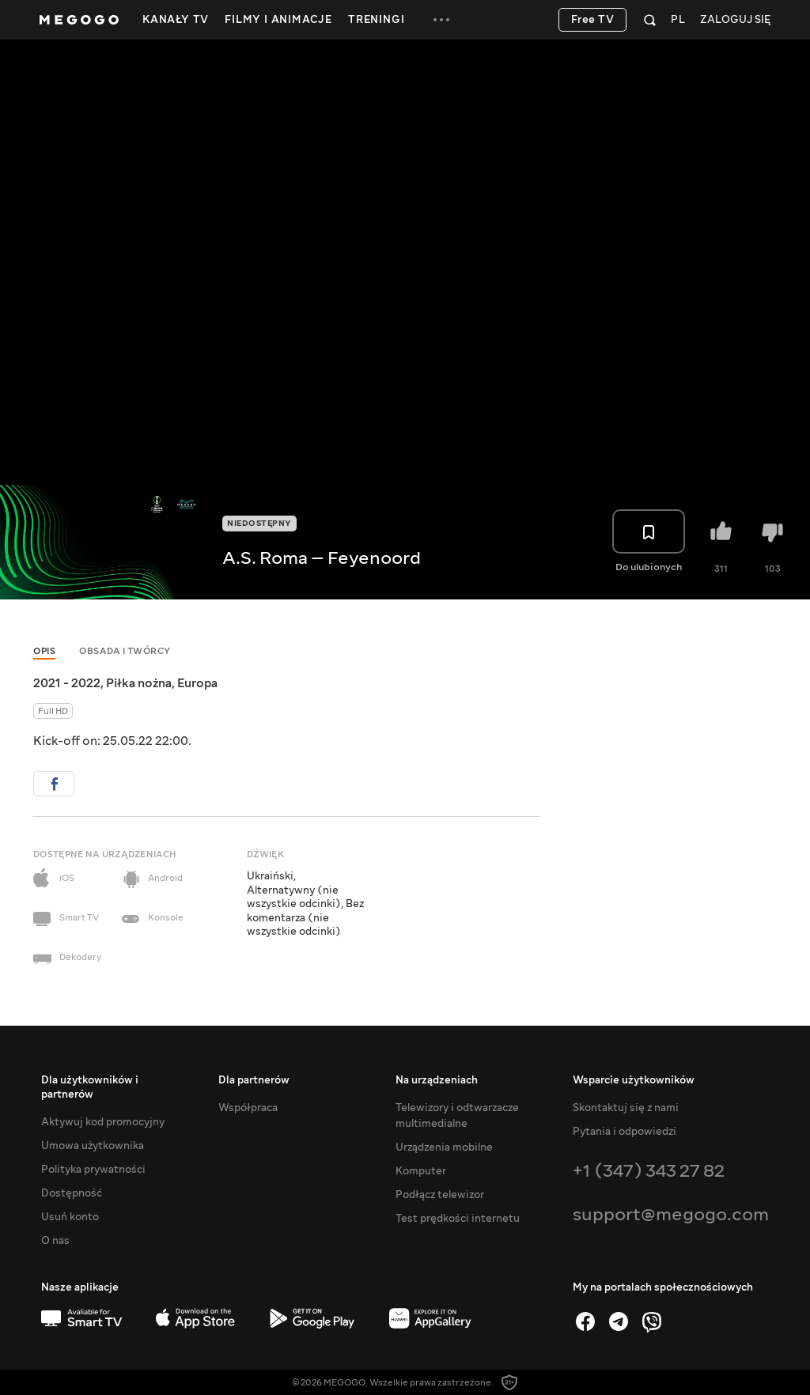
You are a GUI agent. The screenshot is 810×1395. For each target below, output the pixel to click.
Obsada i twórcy (125, 651)
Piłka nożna (139, 683)
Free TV (593, 20)
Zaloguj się (735, 20)
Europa (197, 683)
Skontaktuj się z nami (626, 1108)
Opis (44, 651)
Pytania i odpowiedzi (624, 1132)
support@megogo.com (671, 1214)
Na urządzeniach (437, 1080)
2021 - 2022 (66, 683)
